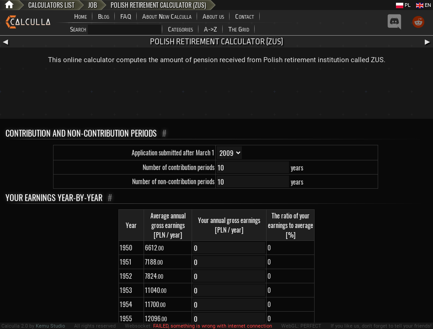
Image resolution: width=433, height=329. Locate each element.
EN (423, 5)
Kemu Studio (50, 326)
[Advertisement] (216, 93)
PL (403, 5)
